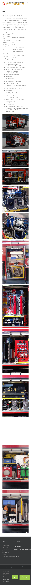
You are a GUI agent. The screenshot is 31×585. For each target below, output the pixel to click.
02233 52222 (5, 552)
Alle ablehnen (24, 577)
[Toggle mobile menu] (28, 2)
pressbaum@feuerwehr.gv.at (10, 556)
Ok (15, 577)
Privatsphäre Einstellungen (5, 581)
